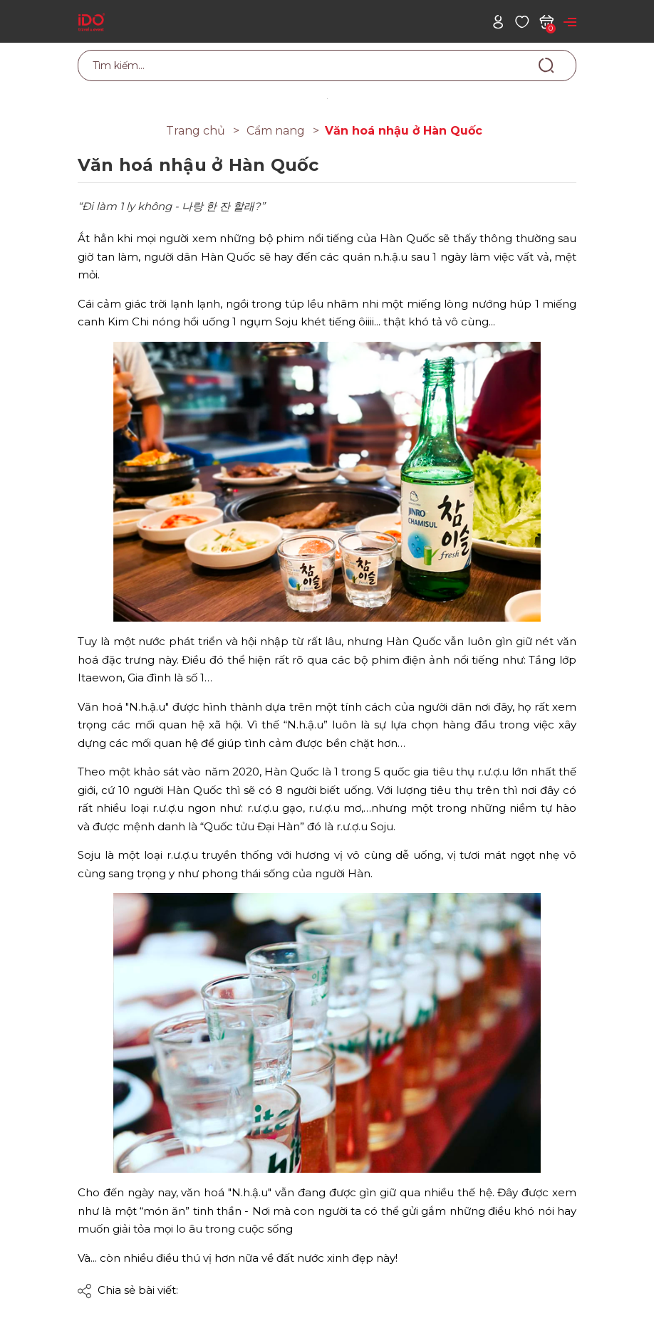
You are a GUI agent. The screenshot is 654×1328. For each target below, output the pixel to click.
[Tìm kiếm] (546, 65)
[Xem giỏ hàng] (546, 21)
